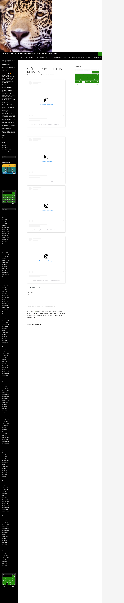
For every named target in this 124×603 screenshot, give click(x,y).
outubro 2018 (5, 398)
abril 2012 (4, 544)
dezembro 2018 (5, 394)
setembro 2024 (5, 260)
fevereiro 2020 (5, 367)
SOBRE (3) (22, 57)
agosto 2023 (5, 285)
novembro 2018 (5, 396)
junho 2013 (4, 517)
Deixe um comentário (48, 74)
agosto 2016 (5, 449)
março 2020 (5, 365)
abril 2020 (4, 363)
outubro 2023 (5, 282)
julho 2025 (4, 241)
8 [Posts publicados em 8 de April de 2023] (12, 195)
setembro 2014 (5, 487)
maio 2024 (4, 268)
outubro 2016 (5, 445)
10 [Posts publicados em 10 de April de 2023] (76, 77)
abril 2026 (4, 223)
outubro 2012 (5, 532)
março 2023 (5, 295)
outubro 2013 (5, 509)
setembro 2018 (5, 400)
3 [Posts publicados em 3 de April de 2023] (76, 74)
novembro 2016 (5, 443)
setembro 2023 (5, 283)
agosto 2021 (5, 332)
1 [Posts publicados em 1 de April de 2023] (12, 193)
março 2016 (5, 458)
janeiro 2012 (5, 550)
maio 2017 (4, 431)
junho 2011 (4, 561)
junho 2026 (4, 219)
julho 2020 (4, 357)
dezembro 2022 (5, 301)
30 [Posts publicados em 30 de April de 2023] (97, 81)
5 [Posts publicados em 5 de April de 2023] (83, 74)
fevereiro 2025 (5, 250)
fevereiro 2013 (5, 524)
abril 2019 (4, 386)
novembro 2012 (5, 530)
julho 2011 (4, 559)
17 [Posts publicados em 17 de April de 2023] (76, 79)
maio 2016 (4, 454)
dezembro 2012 (5, 528)
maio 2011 (4, 563)
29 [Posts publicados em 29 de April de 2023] (94, 81)
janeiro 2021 (5, 346)
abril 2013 (4, 520)
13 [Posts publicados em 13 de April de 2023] (87, 77)
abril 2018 (4, 410)
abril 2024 (4, 270)
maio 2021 (4, 338)
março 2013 (5, 522)
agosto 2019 (5, 379)
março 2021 (5, 342)
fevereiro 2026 (5, 227)
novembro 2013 (5, 507)
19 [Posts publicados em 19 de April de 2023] (83, 79)
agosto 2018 (5, 402)
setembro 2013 (5, 511)
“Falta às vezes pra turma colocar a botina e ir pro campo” (46, 305)
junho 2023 (4, 289)
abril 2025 (4, 247)
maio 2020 (4, 361)
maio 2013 (4, 518)
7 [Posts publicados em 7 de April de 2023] (90, 74)
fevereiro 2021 (5, 344)
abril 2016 (4, 456)
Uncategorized (31, 66)
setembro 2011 (5, 557)
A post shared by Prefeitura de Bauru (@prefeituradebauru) (46, 124)
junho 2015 (4, 470)
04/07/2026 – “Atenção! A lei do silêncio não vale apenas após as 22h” (8, 69)
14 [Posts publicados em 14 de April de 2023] (90, 77)
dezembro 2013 (5, 505)
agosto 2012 (5, 536)
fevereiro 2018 (5, 414)
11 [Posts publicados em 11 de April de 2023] (80, 77)
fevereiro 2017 (5, 437)
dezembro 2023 (5, 278)
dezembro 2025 (5, 231)
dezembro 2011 (5, 552)
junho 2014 (4, 493)
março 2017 (5, 435)
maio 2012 (4, 542)
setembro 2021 (5, 330)
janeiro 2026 (5, 229)
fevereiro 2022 (5, 320)
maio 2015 (4, 472)
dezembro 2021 (5, 324)
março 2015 (5, 476)
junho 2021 (4, 336)
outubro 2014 (5, 485)
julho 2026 (4, 217)
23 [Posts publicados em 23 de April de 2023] (97, 79)
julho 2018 (4, 404)
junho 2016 (4, 452)
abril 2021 (4, 340)
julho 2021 (4, 334)
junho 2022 (4, 313)
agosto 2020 (5, 355)
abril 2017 (4, 433)
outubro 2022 (5, 305)
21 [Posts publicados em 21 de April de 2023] (90, 79)
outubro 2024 (5, 258)
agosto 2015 (5, 466)
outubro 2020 (5, 351)
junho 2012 (4, 540)
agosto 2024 (5, 262)
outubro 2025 (5, 235)
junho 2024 (4, 266)
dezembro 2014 (5, 482)
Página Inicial (97, 57)
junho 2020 (4, 359)
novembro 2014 (5, 484)
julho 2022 (4, 311)
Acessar (4, 145)
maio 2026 (4, 221)
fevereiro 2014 (5, 501)
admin (38, 74)
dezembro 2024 (5, 254)
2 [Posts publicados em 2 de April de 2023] (97, 72)
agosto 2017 (5, 425)
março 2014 (5, 499)
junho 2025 (4, 243)
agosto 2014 (5, 489)
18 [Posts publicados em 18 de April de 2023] (80, 79)
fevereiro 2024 (5, 274)
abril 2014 (4, 497)
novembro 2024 (5, 256)
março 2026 (5, 225)
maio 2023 (4, 291)
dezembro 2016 (5, 441)
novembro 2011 (5, 553)
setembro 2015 (5, 464)
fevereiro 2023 (5, 297)
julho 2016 (4, 451)
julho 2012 (4, 538)
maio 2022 (4, 315)
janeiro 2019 (5, 392)
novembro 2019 (5, 373)
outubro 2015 (5, 462)
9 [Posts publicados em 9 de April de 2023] (97, 74)
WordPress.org (5, 151)
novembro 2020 (5, 350)
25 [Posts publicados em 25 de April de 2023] (80, 81)
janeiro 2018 (5, 416)
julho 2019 (4, 381)
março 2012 (5, 546)
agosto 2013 (5, 513)
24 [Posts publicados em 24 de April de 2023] (76, 81)
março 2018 (5, 412)
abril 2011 (4, 565)
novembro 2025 (5, 233)
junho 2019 (4, 383)
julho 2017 (4, 427)
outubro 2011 (5, 555)
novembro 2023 (5, 280)
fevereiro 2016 (5, 460)
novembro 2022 (5, 303)
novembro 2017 (5, 419)
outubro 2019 (5, 375)
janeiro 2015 (5, 480)
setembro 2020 (5, 353)
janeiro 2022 (5, 322)
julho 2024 (4, 264)
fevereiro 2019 (5, 390)
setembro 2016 (5, 447)
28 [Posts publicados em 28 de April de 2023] (90, 81)
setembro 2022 (5, 307)
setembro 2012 (5, 534)
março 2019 (5, 388)
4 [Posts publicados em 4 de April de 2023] (5, 195)
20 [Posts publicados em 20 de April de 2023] (87, 79)
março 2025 (5, 249)
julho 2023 (4, 287)
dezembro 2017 (5, 417)
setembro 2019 (5, 377)
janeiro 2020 (5, 369)
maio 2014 (4, 495)
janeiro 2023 (5, 299)
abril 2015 (4, 474)
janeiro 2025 (5, 252)
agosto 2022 (5, 309)
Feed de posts (5, 147)
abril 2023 (4, 293)
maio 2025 (4, 245)
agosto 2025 (5, 239)
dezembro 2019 (5, 371)
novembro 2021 (5, 326)
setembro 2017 (5, 423)
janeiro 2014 (5, 503)
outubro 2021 (5, 328)
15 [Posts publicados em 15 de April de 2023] (94, 77)
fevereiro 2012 (5, 548)
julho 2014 (4, 491)
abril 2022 (4, 316)
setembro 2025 (5, 237)
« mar (76, 84)
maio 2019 (4, 384)
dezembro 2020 (5, 348)
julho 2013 (4, 515)
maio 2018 (4, 408)
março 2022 (5, 318)
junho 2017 (4, 429)
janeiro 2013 (5, 526)
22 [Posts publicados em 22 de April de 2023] (94, 79)
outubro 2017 (5, 421)
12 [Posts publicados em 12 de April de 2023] (83, 77)
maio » (97, 84)
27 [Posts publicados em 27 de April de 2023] (87, 81)
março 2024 (5, 272)
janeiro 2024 (5, 276)
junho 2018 (4, 406)
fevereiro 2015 (5, 478)
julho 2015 (4, 468)
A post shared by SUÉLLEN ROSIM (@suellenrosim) (46, 181)
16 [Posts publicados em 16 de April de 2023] (97, 77)
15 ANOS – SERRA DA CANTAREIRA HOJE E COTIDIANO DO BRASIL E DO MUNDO (29, 54)
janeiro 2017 (5, 439)
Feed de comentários (6, 149)
